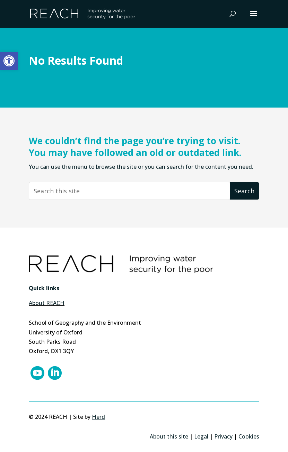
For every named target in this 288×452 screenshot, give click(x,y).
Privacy (223, 436)
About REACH (46, 303)
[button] (9, 61)
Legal (201, 436)
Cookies (248, 436)
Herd (98, 417)
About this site (169, 436)
